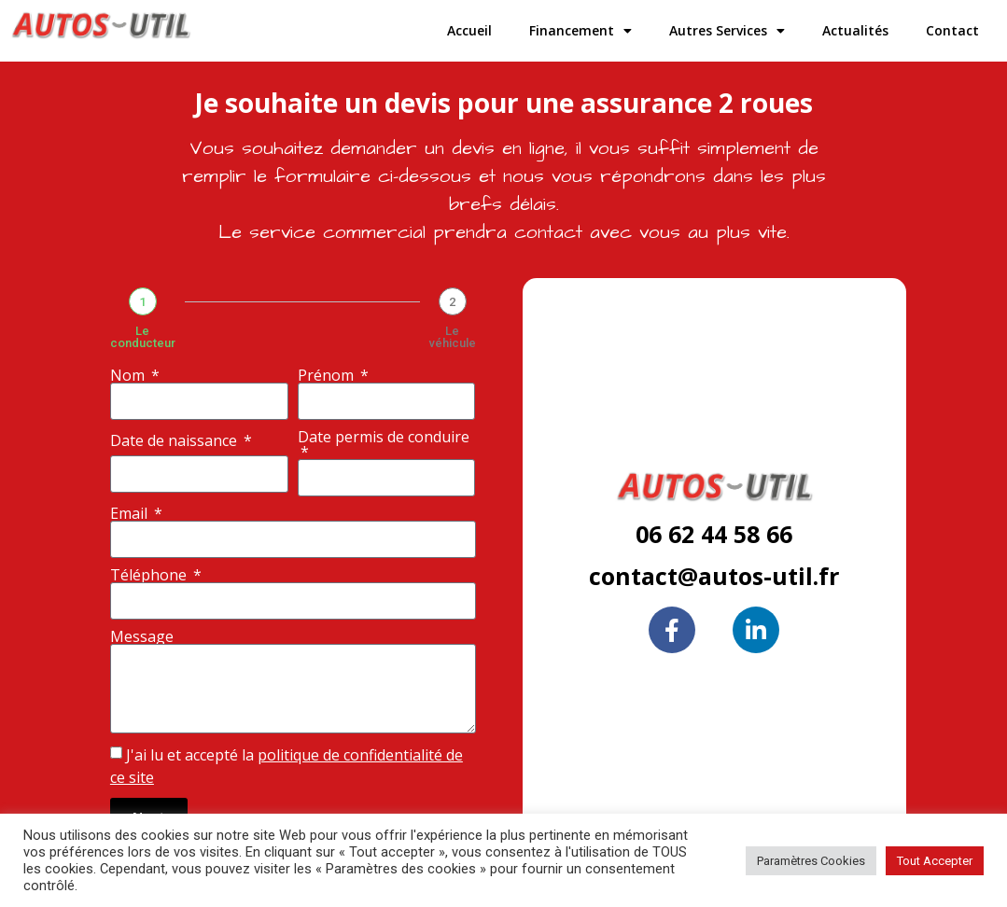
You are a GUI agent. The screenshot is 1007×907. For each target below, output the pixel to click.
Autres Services (727, 31)
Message (142, 636)
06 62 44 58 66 (714, 534)
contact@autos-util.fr (714, 576)
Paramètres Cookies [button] (811, 861)
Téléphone (150, 574)
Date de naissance (175, 440)
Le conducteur (142, 337)
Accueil (469, 30)
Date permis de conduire (383, 438)
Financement (580, 31)
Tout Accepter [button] (934, 861)
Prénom (327, 375)
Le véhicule (452, 337)
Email (130, 513)
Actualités (855, 30)
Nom (129, 375)
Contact (952, 30)
